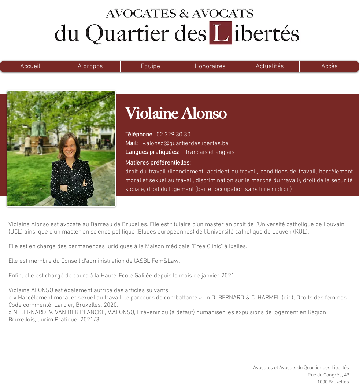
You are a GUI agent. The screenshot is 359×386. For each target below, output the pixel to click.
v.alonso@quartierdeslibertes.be (186, 143)
